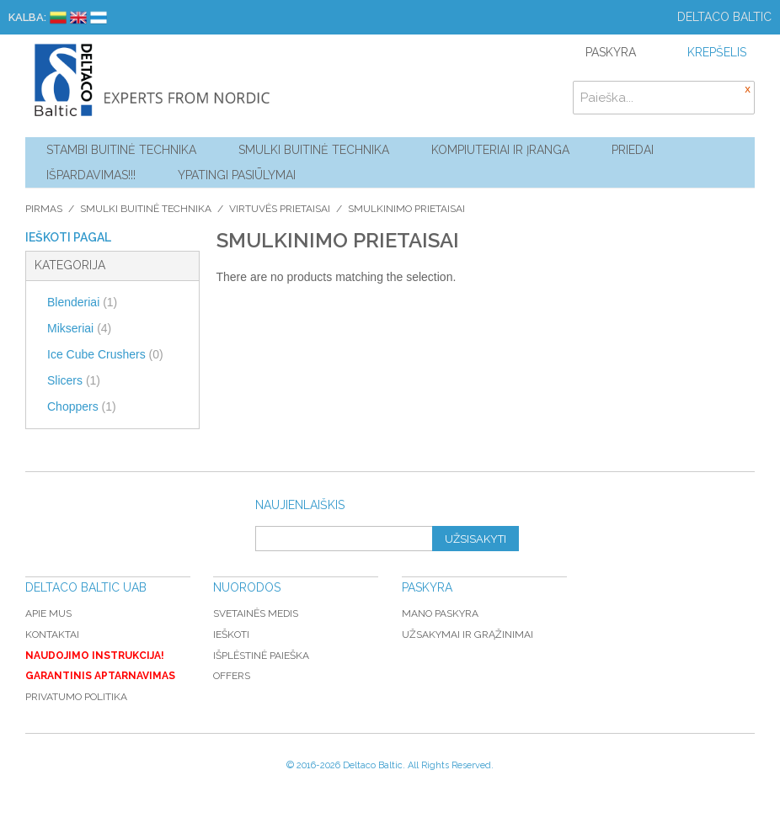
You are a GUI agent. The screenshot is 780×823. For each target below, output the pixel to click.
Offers (231, 676)
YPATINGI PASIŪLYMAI (237, 175)
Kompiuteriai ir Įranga (500, 150)
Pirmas (43, 209)
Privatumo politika (76, 697)
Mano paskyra (440, 613)
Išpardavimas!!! (91, 175)
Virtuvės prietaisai (279, 209)
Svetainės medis (255, 613)
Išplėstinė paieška (261, 655)
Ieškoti (231, 634)
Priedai (633, 150)
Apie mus (48, 613)
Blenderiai (82, 302)
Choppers (81, 406)
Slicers (73, 380)
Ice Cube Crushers (105, 354)
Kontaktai (52, 634)
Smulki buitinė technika (313, 150)
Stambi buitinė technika (121, 150)
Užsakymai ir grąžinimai (467, 634)
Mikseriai (79, 328)
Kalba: (27, 17)
